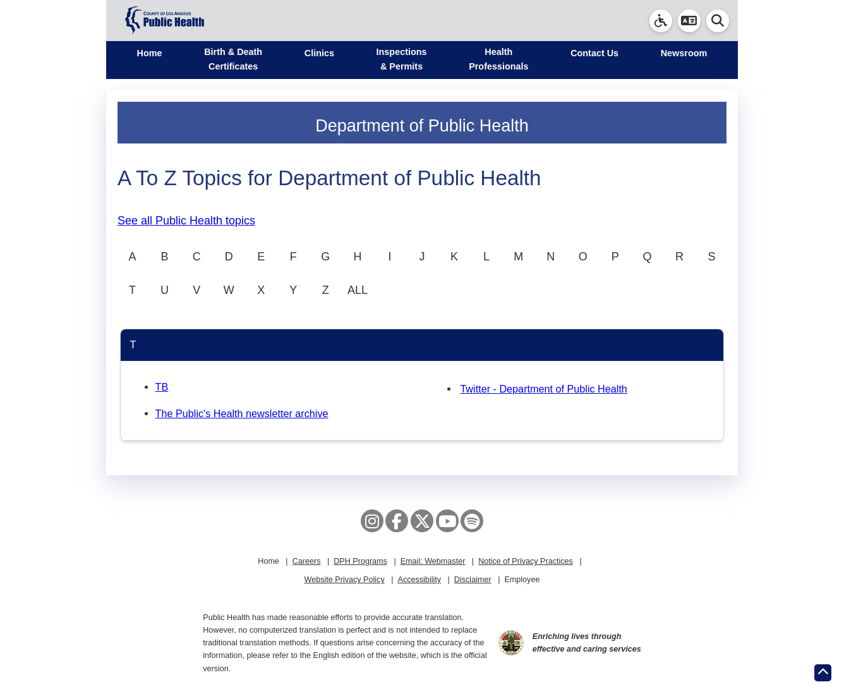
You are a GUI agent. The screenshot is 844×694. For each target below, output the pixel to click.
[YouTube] (447, 520)
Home (149, 53)
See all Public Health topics (186, 220)
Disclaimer (472, 579)
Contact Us (594, 53)
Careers (306, 561)
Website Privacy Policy (344, 579)
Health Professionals (498, 59)
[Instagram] (372, 520)
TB (162, 387)
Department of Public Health (422, 125)
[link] (660, 20)
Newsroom (684, 53)
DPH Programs (360, 561)
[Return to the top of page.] (822, 672)
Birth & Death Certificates (233, 59)
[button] (689, 20)
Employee (522, 579)
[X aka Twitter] (422, 520)
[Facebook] (396, 520)
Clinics (319, 53)
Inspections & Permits (402, 59)
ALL (357, 290)
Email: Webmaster (433, 561)
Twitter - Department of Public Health (543, 388)
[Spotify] (472, 520)
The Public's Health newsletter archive (242, 413)
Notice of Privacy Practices (525, 561)
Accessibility (419, 579)
